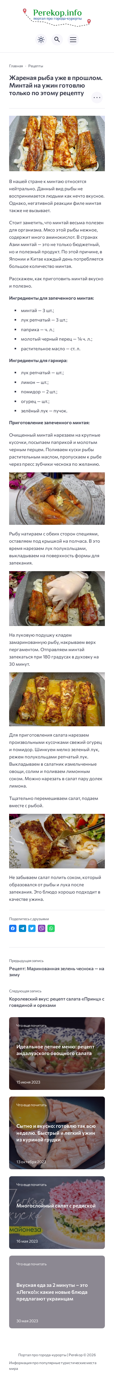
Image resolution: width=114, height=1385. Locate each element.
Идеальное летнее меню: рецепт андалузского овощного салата (55, 1049)
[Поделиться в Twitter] (32, 928)
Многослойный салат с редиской (56, 1205)
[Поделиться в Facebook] (12, 928)
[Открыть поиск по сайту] (57, 39)
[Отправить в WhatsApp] (51, 928)
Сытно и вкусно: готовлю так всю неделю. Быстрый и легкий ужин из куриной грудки (56, 1132)
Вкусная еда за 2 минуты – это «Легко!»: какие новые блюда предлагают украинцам (52, 1291)
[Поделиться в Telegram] (22, 928)
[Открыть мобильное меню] (73, 39)
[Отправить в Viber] (41, 928)
